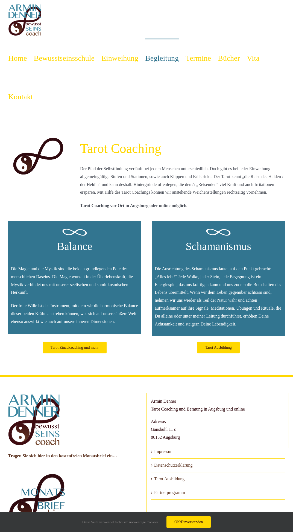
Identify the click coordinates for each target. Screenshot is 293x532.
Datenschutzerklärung (173, 465)
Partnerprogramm (169, 492)
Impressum (164, 451)
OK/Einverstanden (188, 522)
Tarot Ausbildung (169, 478)
